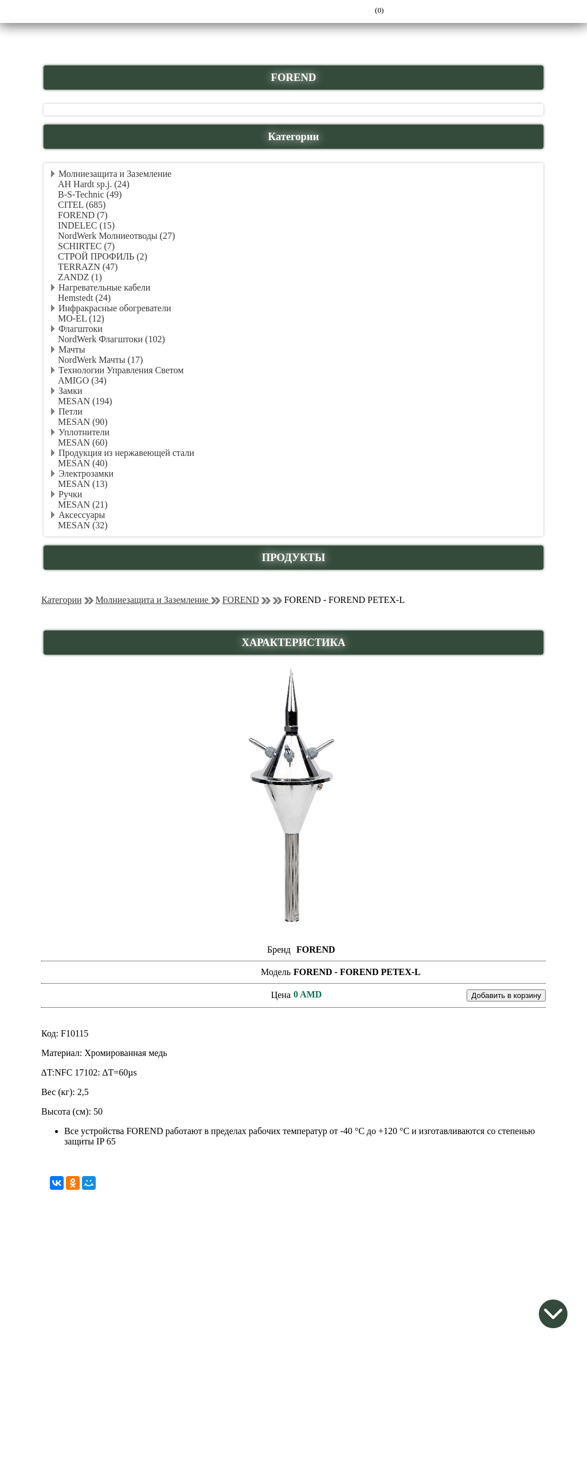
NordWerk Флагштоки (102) (111, 339)
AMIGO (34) (82, 380)
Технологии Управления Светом (120, 370)
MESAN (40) (83, 463)
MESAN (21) (83, 504)
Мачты (71, 349)
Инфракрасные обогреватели (114, 308)
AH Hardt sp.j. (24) (94, 184)
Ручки (70, 494)
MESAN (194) (85, 401)
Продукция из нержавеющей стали (126, 453)
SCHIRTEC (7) (86, 246)
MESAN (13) (83, 484)
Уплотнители (83, 432)
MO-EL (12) (81, 318)
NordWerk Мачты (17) (100, 360)
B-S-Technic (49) (90, 194)
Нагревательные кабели (104, 287)
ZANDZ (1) (80, 277)
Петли (70, 411)
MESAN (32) (83, 525)
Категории (61, 600)
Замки (70, 391)
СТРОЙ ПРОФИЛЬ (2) (102, 256)
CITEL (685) (81, 205)
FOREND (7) (83, 215)
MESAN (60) (83, 442)
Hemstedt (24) (84, 298)
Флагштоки (80, 329)
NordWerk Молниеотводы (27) (116, 236)
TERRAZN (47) (88, 267)
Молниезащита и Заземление (114, 174)
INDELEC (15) (86, 225)
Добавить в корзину (506, 995)
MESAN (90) (83, 422)
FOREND (240, 600)
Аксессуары (81, 515)
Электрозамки (86, 473)
